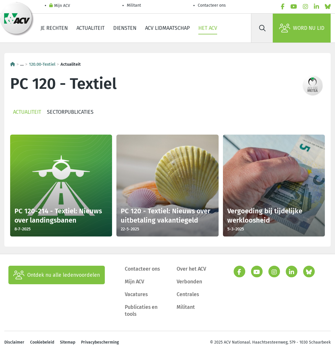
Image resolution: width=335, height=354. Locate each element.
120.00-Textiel (42, 64)
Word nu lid (301, 28)
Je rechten (54, 28)
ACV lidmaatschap (167, 28)
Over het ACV (191, 269)
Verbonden (189, 281)
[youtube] (294, 7)
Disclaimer (14, 342)
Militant (134, 5)
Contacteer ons (212, 5)
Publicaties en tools (141, 310)
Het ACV (207, 28)
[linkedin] (316, 7)
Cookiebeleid (42, 342)
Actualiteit (90, 28)
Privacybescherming (100, 342)
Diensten (124, 28)
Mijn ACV (59, 6)
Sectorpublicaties (70, 112)
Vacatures (136, 294)
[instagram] (305, 7)
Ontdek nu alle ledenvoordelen (56, 275)
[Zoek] (262, 28)
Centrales (188, 294)
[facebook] (283, 7)
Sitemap (67, 342)
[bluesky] (328, 7)
